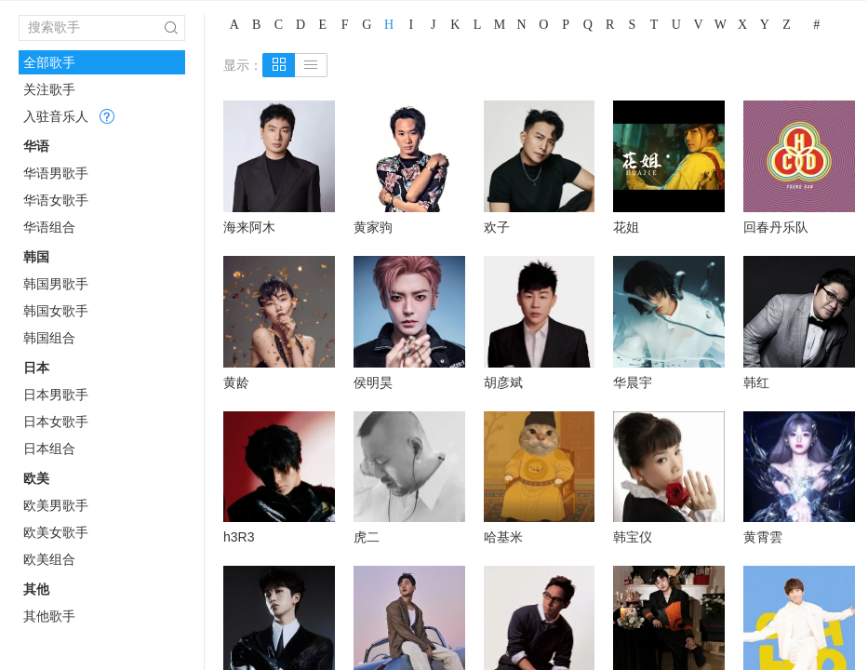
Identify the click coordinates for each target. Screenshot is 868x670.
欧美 (36, 478)
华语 (36, 146)
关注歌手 (49, 89)
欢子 (497, 227)
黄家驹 (373, 227)
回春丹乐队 (775, 227)
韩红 (756, 382)
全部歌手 (49, 62)
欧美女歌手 (55, 532)
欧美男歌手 (55, 505)
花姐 (626, 227)
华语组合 (49, 227)
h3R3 (238, 536)
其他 (36, 589)
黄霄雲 (762, 536)
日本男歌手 (55, 394)
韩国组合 (49, 337)
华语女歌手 (55, 200)
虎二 (367, 536)
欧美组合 (49, 559)
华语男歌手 (55, 173)
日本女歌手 (55, 421)
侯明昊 (373, 382)
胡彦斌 (503, 382)
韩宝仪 (632, 536)
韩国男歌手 (55, 283)
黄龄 (236, 382)
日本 (36, 367)
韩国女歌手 (55, 310)
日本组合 (49, 448)
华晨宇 (632, 382)
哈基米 (503, 536)
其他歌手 (49, 616)
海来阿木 (249, 227)
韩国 (36, 256)
